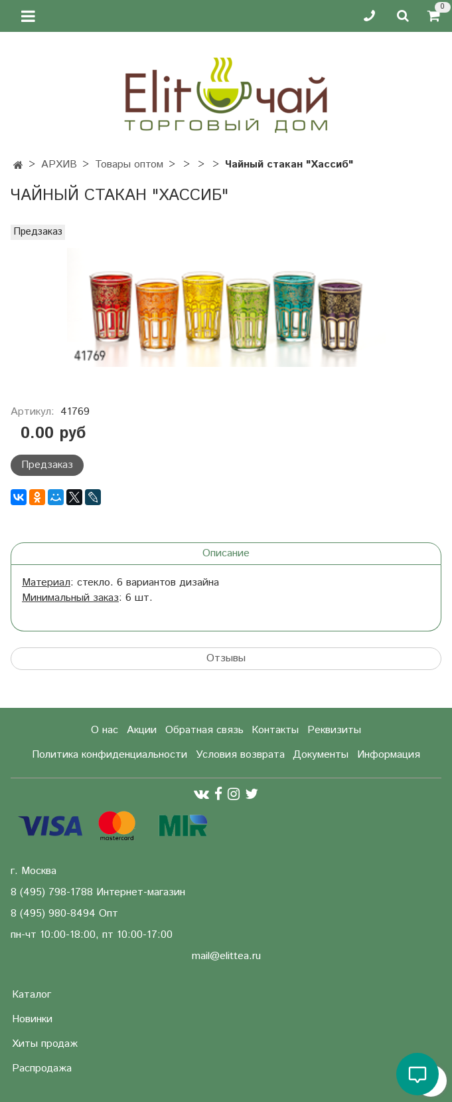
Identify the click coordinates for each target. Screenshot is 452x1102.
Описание (226, 553)
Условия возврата (240, 754)
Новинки (32, 1019)
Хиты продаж (45, 1043)
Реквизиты (334, 730)
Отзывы (226, 658)
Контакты (275, 730)
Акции (142, 730)
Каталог (31, 994)
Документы (320, 754)
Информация (388, 754)
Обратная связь (204, 730)
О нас (104, 730)
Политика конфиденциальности (109, 754)
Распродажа (42, 1068)
